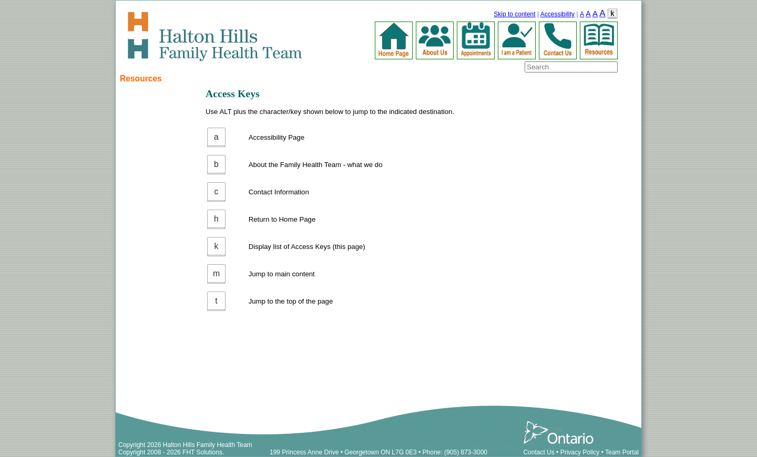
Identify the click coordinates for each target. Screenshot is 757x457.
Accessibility (557, 14)
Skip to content (514, 14)
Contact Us (538, 452)
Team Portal (622, 452)
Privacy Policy (580, 452)
